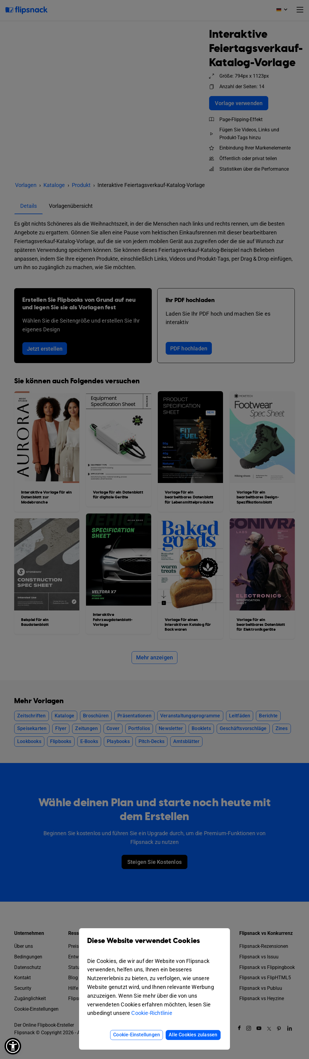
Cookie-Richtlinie (151, 1013)
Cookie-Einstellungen (136, 1035)
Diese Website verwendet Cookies (154, 945)
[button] (13, 1046)
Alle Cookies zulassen (193, 1035)
